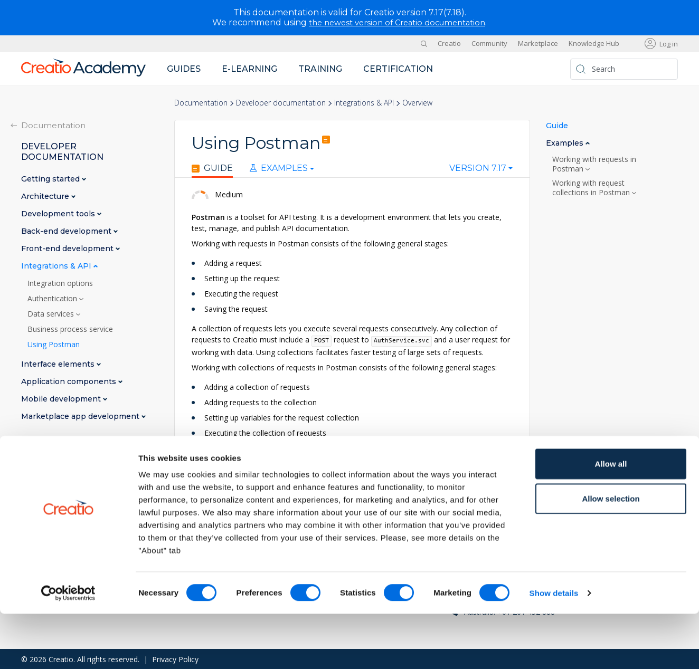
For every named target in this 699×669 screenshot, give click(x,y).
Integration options (60, 283)
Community (489, 43)
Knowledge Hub (594, 43)
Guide (212, 168)
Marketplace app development (81, 416)
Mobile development (62, 398)
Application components (69, 381)
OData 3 (217, 463)
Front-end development (68, 248)
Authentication (53, 298)
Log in (668, 43)
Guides (184, 68)
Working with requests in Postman (594, 163)
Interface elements (59, 363)
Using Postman (53, 344)
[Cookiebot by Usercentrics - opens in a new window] (68, 648)
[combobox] (481, 170)
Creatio (449, 43)
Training (320, 68)
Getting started (51, 178)
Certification (398, 68)
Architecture (46, 196)
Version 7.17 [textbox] (477, 168)
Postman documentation (234, 475)
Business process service (70, 328)
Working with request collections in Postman (592, 187)
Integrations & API (364, 103)
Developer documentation (281, 103)
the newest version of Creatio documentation (397, 22)
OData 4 (258, 463)
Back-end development (67, 230)
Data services (51, 313)
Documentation (201, 103)
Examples (279, 168)
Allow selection (610, 553)
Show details (554, 648)
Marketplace (538, 43)
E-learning (249, 68)
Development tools (59, 213)
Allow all (611, 518)
